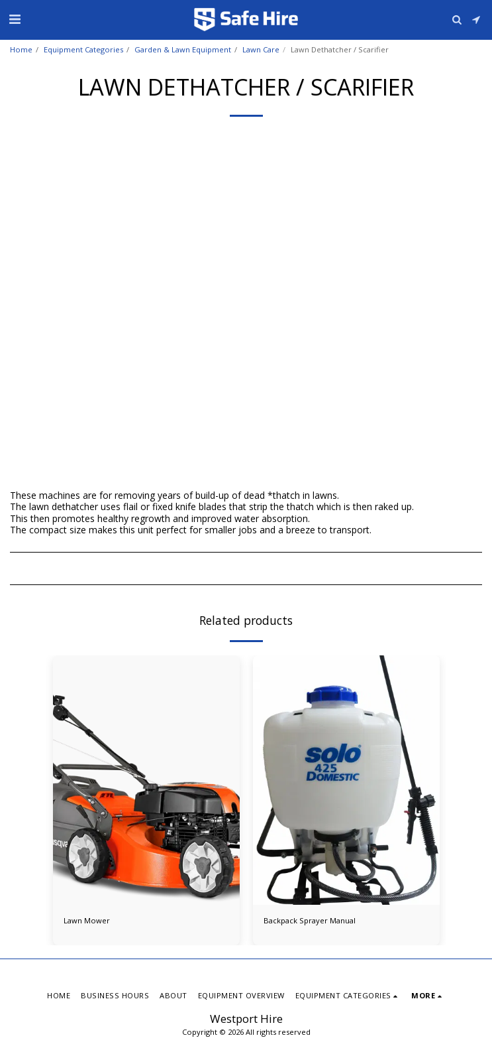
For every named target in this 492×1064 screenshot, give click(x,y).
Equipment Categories (83, 49)
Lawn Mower (87, 920)
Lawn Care (260, 49)
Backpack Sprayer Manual (310, 920)
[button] (14, 19)
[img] (146, 780)
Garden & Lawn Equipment (182, 49)
